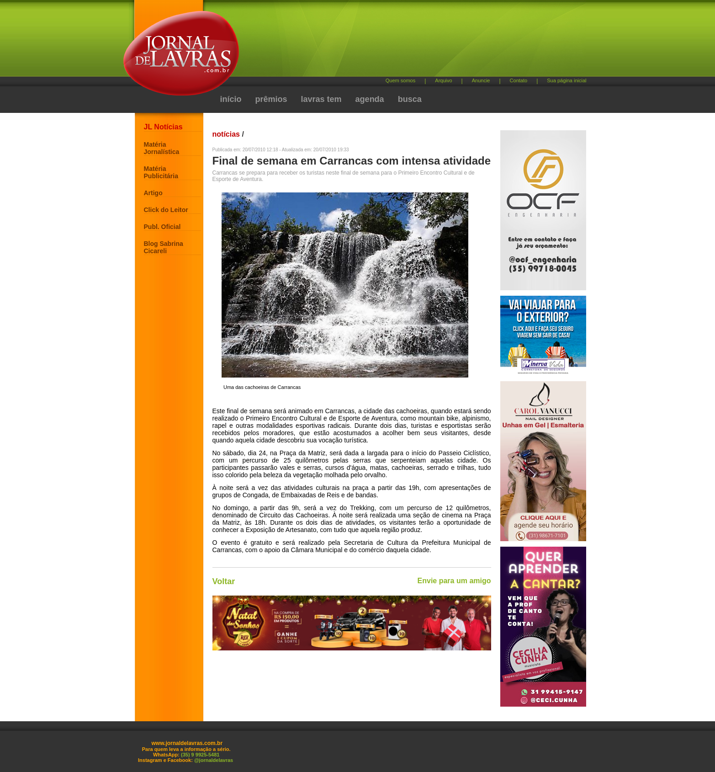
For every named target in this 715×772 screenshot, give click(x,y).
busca (410, 99)
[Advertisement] (405, 41)
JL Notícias (163, 127)
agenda (369, 99)
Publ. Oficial (162, 226)
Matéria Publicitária (161, 172)
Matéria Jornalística (162, 148)
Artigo (153, 193)
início (231, 99)
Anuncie (481, 80)
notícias (226, 134)
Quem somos (400, 80)
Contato (519, 80)
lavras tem (321, 99)
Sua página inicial (566, 80)
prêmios (271, 99)
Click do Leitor (166, 209)
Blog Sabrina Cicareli (163, 247)
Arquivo (443, 80)
